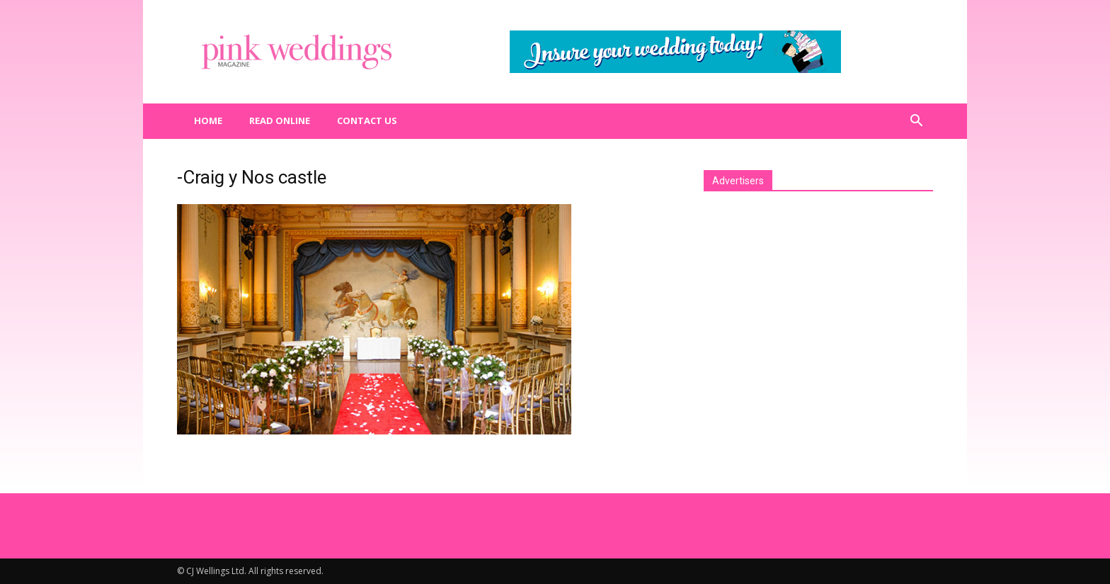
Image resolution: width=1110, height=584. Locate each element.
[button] (916, 121)
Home (208, 120)
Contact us (367, 120)
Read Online (279, 120)
